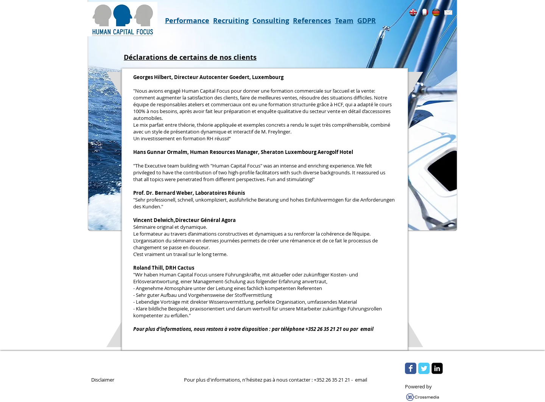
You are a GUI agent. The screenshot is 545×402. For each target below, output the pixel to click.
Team (344, 20)
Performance (187, 20)
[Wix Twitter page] (424, 368)
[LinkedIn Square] (437, 368)
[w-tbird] (420, 356)
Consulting (270, 20)
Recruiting (231, 20)
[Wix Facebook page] (410, 368)
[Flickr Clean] (437, 356)
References (312, 20)
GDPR (366, 20)
